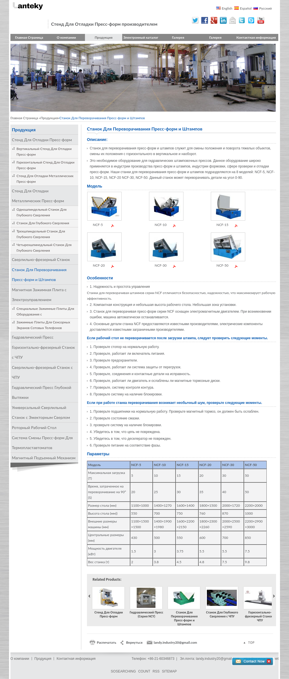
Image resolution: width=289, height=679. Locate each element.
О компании (66, 37)
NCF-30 (161, 265)
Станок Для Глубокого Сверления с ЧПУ (222, 603)
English (227, 8)
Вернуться (134, 642)
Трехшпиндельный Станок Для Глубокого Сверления (41, 234)
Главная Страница (29, 37)
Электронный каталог (140, 37)
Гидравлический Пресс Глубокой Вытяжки (41, 392)
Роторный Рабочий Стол (34, 427)
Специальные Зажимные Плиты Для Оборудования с (45, 311)
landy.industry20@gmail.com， (219, 659)
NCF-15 (222, 225)
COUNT (144, 671)
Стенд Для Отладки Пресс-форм (42, 139)
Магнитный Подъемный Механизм (44, 457)
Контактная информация (256, 37)
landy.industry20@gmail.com (175, 642)
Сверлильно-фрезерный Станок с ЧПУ (42, 372)
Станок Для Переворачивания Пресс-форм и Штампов (39, 274)
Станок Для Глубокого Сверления (43, 223)
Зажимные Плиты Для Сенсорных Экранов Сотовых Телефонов (43, 325)
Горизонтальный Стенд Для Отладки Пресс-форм (46, 165)
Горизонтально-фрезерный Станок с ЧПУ (43, 352)
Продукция (103, 37)
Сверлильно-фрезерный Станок (41, 259)
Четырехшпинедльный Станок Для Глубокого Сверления (44, 248)
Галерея (178, 37)
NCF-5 (98, 225)
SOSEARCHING (123, 671)
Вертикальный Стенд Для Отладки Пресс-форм (44, 151)
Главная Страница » (25, 118)
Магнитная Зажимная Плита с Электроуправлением (39, 294)
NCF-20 (99, 265)
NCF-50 (222, 265)
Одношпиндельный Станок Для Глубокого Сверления (42, 212)
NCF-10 (161, 225)
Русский (265, 8)
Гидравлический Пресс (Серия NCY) (146, 603)
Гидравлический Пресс (33, 337)
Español (245, 8)
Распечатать (106, 642)
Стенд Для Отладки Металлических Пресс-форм (45, 179)
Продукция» (49, 118)
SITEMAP (169, 671)
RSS (156, 671)
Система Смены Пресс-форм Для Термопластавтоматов (42, 442)
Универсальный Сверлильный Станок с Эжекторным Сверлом (41, 412)
